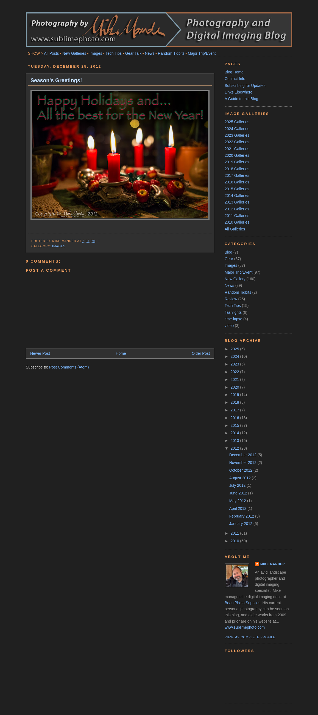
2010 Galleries (237, 222)
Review (231, 299)
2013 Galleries (237, 202)
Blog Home (234, 72)
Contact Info (235, 78)
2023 (235, 364)
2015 (235, 425)
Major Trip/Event (202, 53)
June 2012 (238, 493)
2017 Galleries (237, 175)
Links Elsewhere (238, 92)
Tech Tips (113, 53)
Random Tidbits (171, 53)
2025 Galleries (237, 122)
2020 (235, 387)
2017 (235, 410)
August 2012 (240, 478)
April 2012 (238, 508)
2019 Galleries (237, 162)
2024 (235, 356)
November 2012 (243, 462)
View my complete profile (250, 637)
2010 (235, 541)
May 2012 (238, 501)
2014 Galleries (237, 195)
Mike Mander (272, 564)
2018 (235, 402)
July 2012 (238, 485)
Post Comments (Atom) (69, 367)
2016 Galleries (237, 182)
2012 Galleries (237, 209)
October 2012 (241, 470)
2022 (235, 372)
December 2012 (243, 455)
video (229, 325)
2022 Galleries (237, 142)
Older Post (201, 353)
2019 (235, 394)
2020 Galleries (237, 155)
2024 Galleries (237, 129)
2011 (235, 533)
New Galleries (74, 53)
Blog (228, 252)
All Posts (51, 53)
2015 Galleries (237, 189)
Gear (229, 259)
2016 (235, 418)
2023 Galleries (237, 135)
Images (96, 53)
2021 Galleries (237, 149)
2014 (235, 433)
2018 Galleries (237, 169)
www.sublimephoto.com (245, 627)
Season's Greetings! (56, 80)
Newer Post (40, 353)
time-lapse (233, 319)
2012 (235, 448)
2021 (235, 379)
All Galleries (235, 229)
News (149, 53)
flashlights (233, 312)
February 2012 (242, 516)
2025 (235, 349)
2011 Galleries (237, 215)
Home (121, 353)
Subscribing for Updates (245, 85)
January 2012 (241, 523)
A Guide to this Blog (241, 99)
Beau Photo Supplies (242, 603)
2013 (235, 440)
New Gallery (235, 279)
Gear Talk (133, 53)
